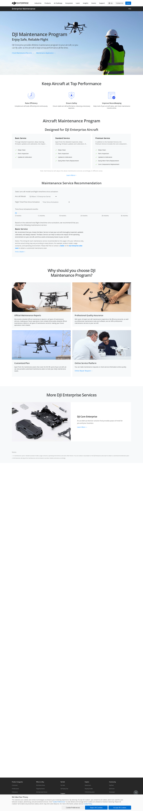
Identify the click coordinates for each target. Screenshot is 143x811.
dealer (62, 246)
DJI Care (14, 803)
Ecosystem (69, 3)
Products (48, 3)
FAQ (129, 9)
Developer (112, 792)
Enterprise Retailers (41, 799)
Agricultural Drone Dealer (43, 802)
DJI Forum (111, 789)
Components (15, 795)
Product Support (65, 797)
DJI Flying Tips (64, 789)
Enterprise (15, 792)
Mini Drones (88, 795)
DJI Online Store (40, 785)
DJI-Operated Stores (41, 792)
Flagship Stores (40, 789)
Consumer (15, 785)
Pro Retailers (39, 805)
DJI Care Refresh (16, 807)
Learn (78, 3)
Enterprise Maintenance (23, 8)
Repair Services (65, 800)
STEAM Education (90, 792)
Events (93, 3)
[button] (71, 43)
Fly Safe (63, 785)
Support (102, 3)
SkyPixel (111, 785)
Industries (38, 3)
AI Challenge (58, 3)
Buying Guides (89, 789)
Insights (85, 3)
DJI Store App (39, 809)
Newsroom (88, 785)
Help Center (64, 803)
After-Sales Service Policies (68, 807)
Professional (15, 789)
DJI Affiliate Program (90, 802)
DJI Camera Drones (90, 799)
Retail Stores (39, 795)
